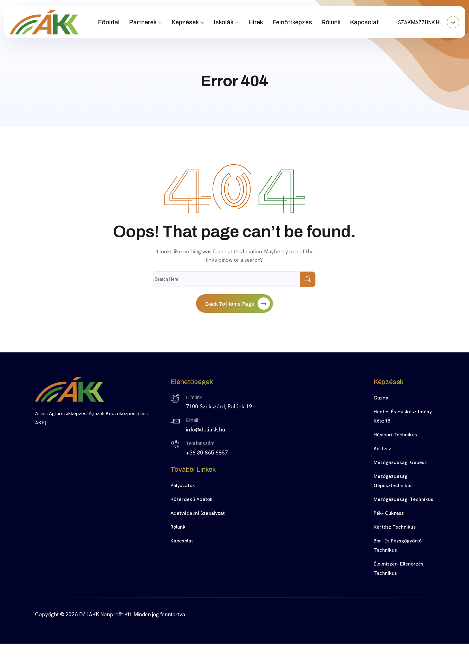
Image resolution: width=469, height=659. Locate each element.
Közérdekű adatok (191, 499)
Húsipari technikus (395, 434)
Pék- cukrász (389, 513)
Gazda (381, 398)
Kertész (382, 448)
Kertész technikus (395, 527)
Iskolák (224, 22)
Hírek (255, 22)
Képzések (185, 22)
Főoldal (109, 22)
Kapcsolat (364, 22)
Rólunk (331, 22)
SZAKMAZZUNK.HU (428, 22)
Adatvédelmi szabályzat (197, 513)
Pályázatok (182, 485)
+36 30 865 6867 (207, 452)
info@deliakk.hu (205, 429)
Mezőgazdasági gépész (400, 462)
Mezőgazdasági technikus (403, 499)
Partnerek (143, 22)
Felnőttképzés (292, 22)
